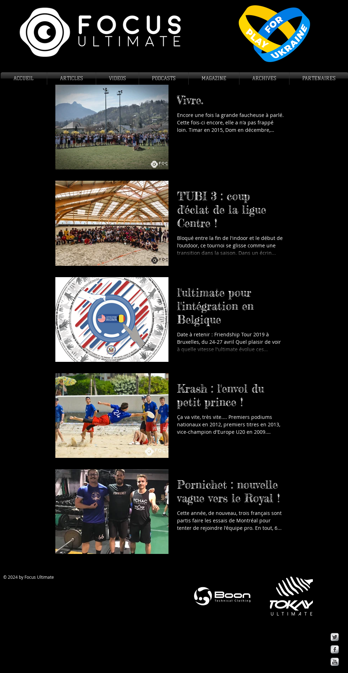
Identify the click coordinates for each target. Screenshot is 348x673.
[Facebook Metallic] (335, 649)
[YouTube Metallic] (335, 662)
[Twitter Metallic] (335, 637)
